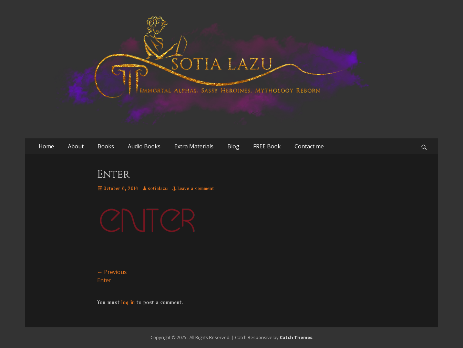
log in (128, 302)
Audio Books (144, 146)
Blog (233, 146)
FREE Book (267, 146)
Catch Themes (296, 337)
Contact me (309, 146)
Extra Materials (194, 146)
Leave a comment (195, 188)
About (76, 146)
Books (105, 146)
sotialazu (158, 188)
